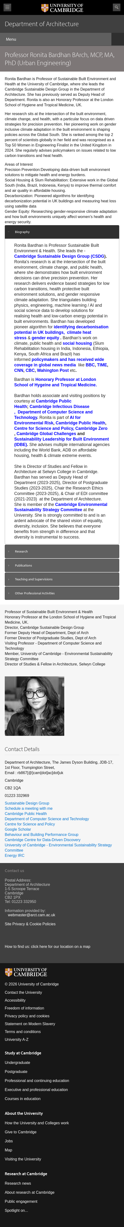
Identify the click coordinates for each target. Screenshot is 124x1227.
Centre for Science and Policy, (44, 428)
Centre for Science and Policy (30, 824)
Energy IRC (15, 856)
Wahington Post (53, 370)
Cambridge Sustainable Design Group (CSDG (59, 256)
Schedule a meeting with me (29, 808)
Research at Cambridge (26, 1173)
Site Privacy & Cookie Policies (30, 924)
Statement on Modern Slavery (30, 1024)
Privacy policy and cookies (27, 1016)
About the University (24, 1113)
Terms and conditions (23, 1032)
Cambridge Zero (91, 428)
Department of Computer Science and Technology (47, 819)
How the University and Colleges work (37, 1123)
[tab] (62, 232)
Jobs (9, 1141)
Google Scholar (18, 829)
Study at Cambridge (23, 1053)
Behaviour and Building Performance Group (42, 835)
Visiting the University (23, 1159)
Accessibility (15, 1000)
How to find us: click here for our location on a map (47, 947)
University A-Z (17, 1040)
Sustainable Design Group (27, 803)
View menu (7, 7)
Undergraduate (17, 1063)
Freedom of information (24, 1008)
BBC (90, 365)
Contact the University (23, 992)
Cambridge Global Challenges (46, 433)
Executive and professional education (36, 1090)
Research (21, 551)
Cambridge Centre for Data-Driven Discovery (42, 840)
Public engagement (21, 1201)
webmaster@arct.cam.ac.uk (31, 915)
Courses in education (22, 1099)
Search (116, 7)
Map (8, 1150)
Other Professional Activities (35, 593)
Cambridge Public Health (80, 423)
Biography (22, 232)
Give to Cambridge (20, 1132)
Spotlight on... (16, 1210)
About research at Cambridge (30, 1192)
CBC (30, 370)
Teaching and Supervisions (34, 579)
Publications (23, 565)
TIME (102, 365)
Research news (18, 1183)
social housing (77, 343)
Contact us (14, 870)
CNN (18, 370)
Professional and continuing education (37, 1081)
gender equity (45, 337)
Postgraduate (16, 1072)
